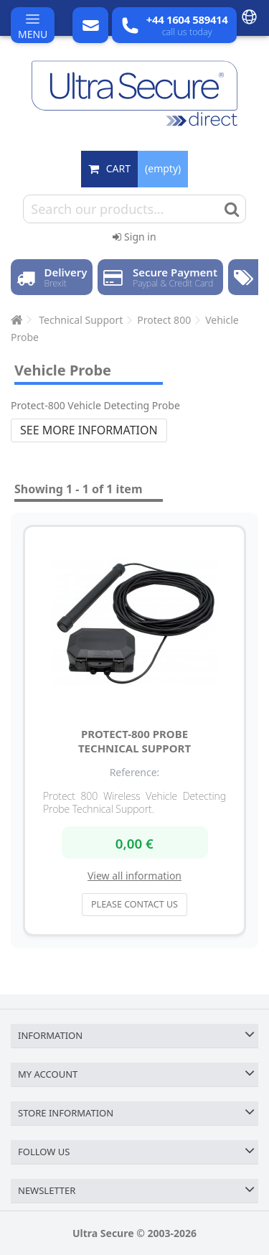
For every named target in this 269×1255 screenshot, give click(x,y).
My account (47, 1074)
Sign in (134, 236)
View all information (134, 875)
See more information (89, 430)
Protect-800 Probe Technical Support (134, 741)
